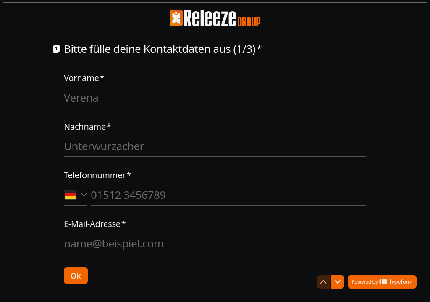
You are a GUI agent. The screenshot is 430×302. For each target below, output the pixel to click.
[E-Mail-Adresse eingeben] (215, 243)
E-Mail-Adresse (95, 224)
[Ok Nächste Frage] (76, 275)
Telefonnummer (97, 175)
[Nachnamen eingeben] (215, 145)
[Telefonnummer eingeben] (228, 194)
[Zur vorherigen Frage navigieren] (323, 282)
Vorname (84, 78)
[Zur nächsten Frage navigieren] (337, 282)
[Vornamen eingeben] (215, 97)
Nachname (87, 126)
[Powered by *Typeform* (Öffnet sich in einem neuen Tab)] (382, 282)
